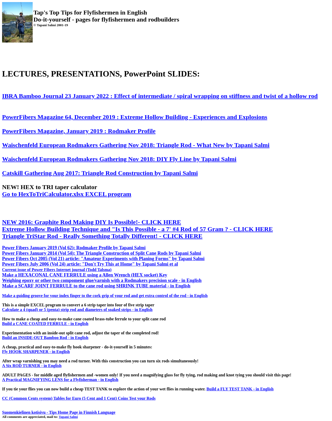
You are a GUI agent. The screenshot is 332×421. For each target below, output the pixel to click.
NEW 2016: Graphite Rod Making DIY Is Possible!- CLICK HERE (91, 222)
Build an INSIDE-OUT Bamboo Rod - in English (45, 337)
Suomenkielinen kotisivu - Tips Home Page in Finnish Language (58, 412)
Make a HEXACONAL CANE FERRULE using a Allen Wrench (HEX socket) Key (84, 275)
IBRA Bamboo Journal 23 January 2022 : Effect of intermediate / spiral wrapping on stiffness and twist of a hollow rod (160, 96)
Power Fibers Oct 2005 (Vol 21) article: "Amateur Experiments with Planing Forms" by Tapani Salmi (103, 258)
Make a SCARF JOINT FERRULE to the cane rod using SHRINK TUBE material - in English (96, 285)
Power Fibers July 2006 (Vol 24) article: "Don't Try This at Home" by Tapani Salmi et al (90, 264)
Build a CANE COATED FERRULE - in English (45, 323)
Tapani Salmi (68, 417)
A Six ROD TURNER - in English (31, 365)
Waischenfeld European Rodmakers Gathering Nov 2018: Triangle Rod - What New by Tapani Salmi (135, 145)
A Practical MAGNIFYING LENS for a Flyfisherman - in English (60, 379)
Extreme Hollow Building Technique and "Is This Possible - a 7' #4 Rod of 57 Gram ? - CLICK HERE (137, 229)
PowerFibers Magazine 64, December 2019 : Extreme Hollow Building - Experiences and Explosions (134, 117)
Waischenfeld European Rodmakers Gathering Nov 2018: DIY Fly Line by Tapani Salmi (119, 159)
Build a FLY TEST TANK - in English (240, 389)
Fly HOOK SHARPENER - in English (36, 351)
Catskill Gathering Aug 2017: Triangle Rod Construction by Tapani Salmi (100, 173)
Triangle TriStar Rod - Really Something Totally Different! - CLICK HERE (102, 236)
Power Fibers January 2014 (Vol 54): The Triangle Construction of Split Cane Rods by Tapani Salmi (101, 253)
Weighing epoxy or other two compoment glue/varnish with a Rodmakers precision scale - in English (102, 280)
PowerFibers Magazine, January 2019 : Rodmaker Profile (79, 131)
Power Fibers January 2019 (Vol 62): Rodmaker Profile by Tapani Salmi (74, 247)
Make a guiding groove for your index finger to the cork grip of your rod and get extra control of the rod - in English (105, 295)
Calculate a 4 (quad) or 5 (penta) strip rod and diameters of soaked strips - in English (77, 309)
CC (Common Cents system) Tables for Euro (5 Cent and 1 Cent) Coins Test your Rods (79, 398)
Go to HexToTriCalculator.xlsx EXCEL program (66, 194)
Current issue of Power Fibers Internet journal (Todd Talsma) (57, 269)
